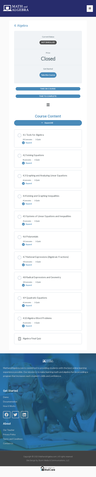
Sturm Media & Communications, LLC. (54, 460)
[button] (48, 105)
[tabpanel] (48, 98)
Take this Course (48, 75)
